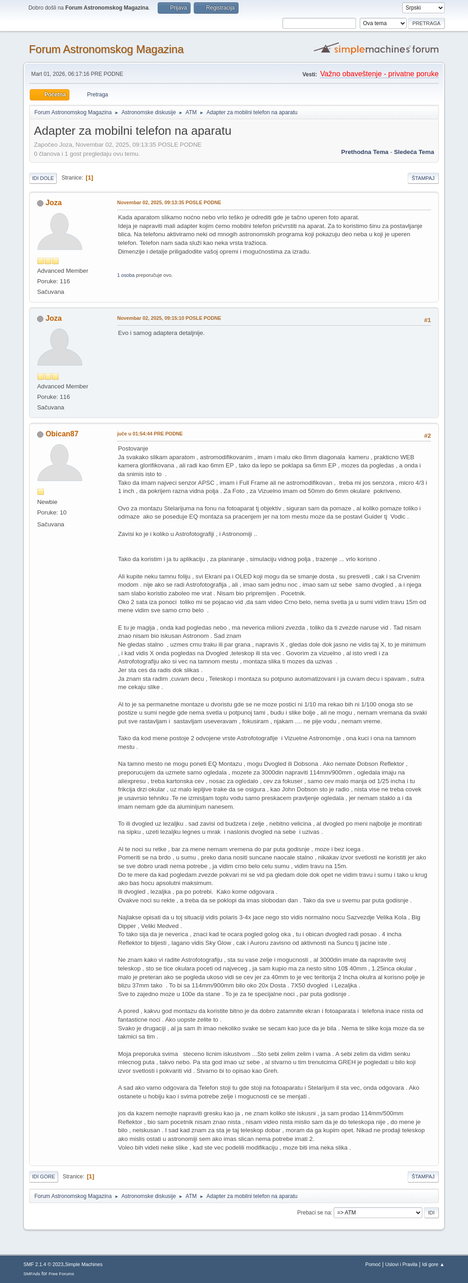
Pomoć (373, 1264)
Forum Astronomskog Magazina (106, 49)
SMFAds (31, 1273)
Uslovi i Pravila (401, 1264)
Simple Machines (83, 1264)
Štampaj (423, 178)
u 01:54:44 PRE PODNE (150, 433)
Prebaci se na (313, 1212)
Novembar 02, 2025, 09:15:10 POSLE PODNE (169, 318)
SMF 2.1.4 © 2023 (43, 1264)
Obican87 (62, 434)
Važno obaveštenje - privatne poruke (379, 74)
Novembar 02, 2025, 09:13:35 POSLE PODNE (169, 202)
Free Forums (61, 1273)
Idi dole (43, 178)
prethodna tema (364, 151)
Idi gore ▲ (433, 1264)
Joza (54, 203)
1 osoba (125, 275)
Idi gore (43, 1176)
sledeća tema (414, 151)
